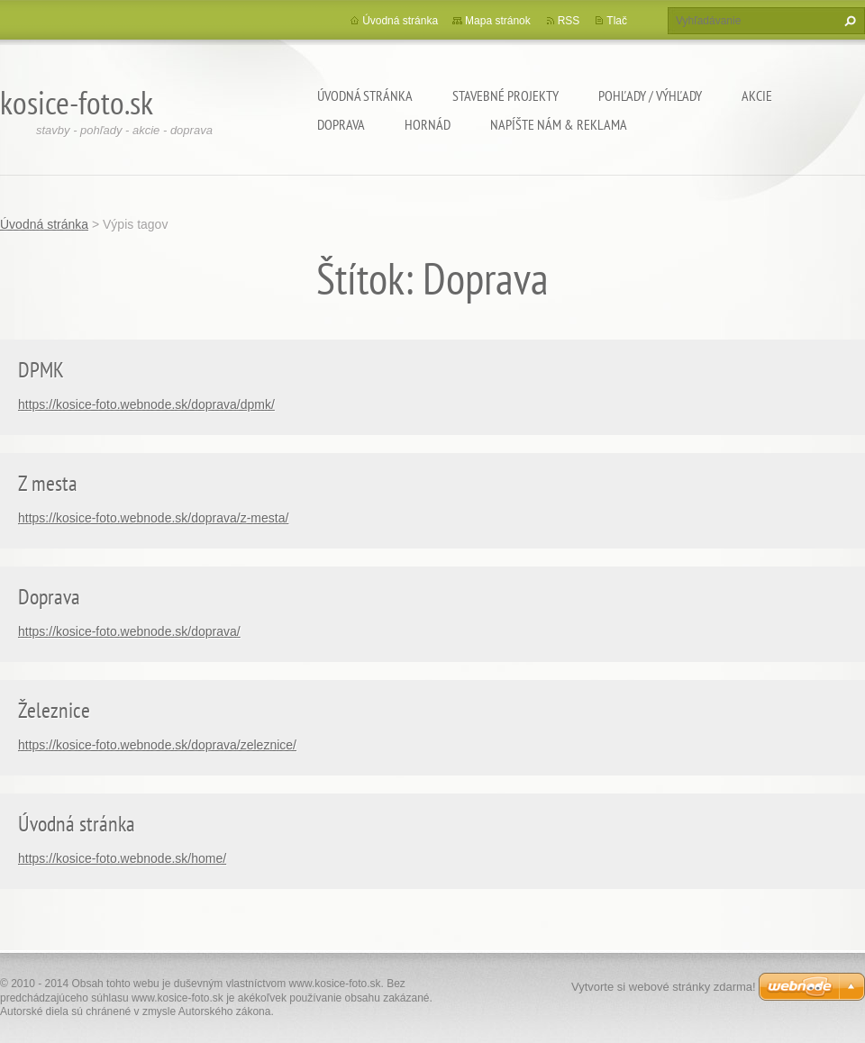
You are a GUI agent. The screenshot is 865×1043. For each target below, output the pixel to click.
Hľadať (847, 20)
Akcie (757, 95)
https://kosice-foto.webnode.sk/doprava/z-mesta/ (153, 518)
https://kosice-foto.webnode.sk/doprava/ (129, 631)
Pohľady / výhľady (650, 95)
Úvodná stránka (365, 95)
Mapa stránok (498, 20)
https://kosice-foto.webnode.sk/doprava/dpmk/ (146, 404)
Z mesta (47, 483)
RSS (569, 20)
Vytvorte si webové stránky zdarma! (663, 986)
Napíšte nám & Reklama (558, 124)
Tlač (616, 20)
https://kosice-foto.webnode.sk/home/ (122, 858)
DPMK (41, 370)
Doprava (341, 124)
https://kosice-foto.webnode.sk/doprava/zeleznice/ (157, 745)
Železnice (54, 710)
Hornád (428, 124)
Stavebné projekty (505, 95)
